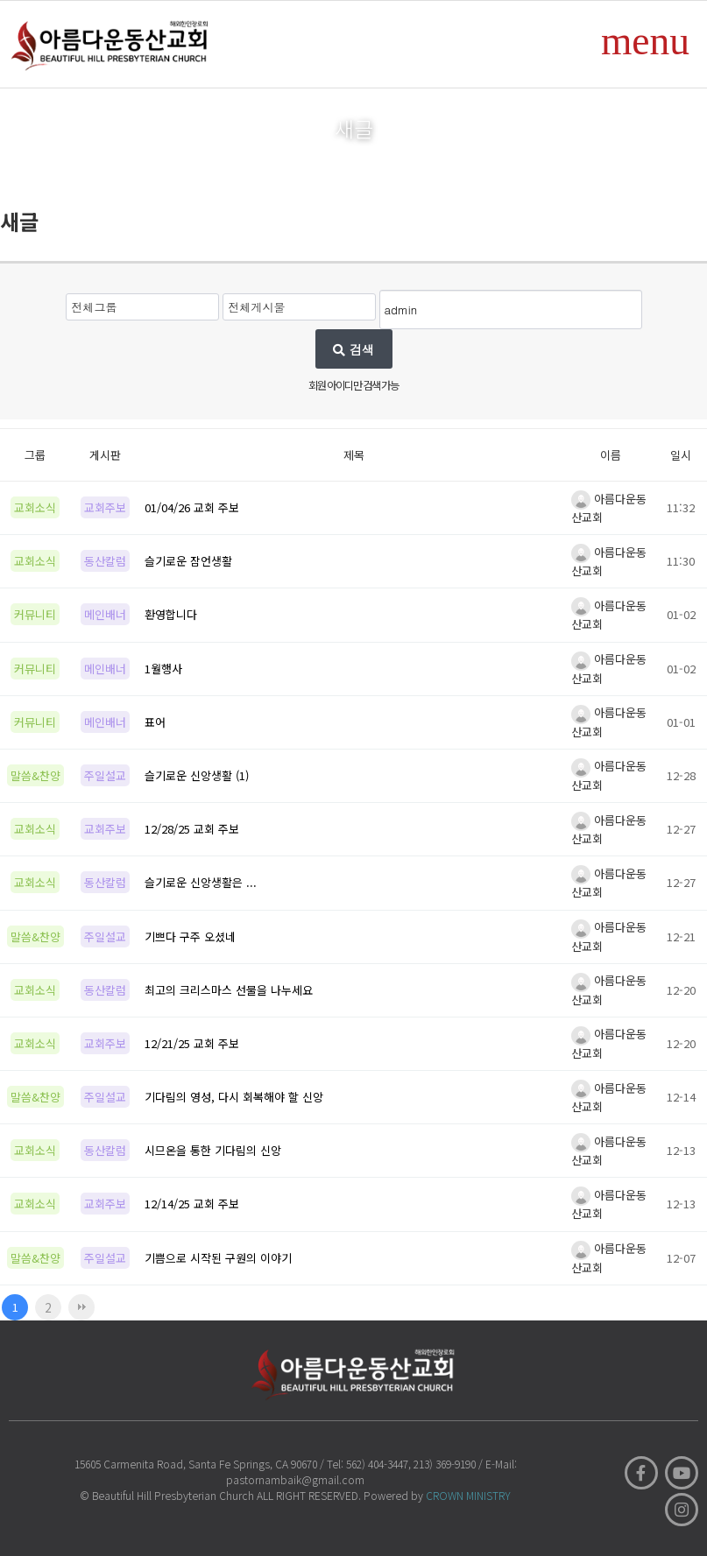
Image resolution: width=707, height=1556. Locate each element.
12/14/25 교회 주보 (192, 1203)
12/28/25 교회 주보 (192, 828)
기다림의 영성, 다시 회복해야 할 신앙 (234, 1096)
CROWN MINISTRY (468, 1495)
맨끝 (81, 1307)
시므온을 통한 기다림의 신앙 (213, 1150)
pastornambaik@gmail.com (295, 1479)
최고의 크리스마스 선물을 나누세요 (229, 990)
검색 (353, 349)
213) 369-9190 (445, 1463)
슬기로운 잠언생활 (188, 561)
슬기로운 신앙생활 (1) (197, 775)
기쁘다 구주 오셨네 (190, 936)
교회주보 (105, 507)
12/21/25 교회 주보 (192, 1043)
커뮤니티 (35, 614)
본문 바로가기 (0, 0)
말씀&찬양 (35, 775)
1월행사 (163, 668)
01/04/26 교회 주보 (192, 507)
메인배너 (105, 614)
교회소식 (35, 507)
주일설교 (105, 775)
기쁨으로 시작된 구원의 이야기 (218, 1258)
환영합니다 (171, 614)
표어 (155, 722)
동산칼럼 (105, 561)
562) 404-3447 (377, 1463)
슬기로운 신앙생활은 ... (201, 882)
